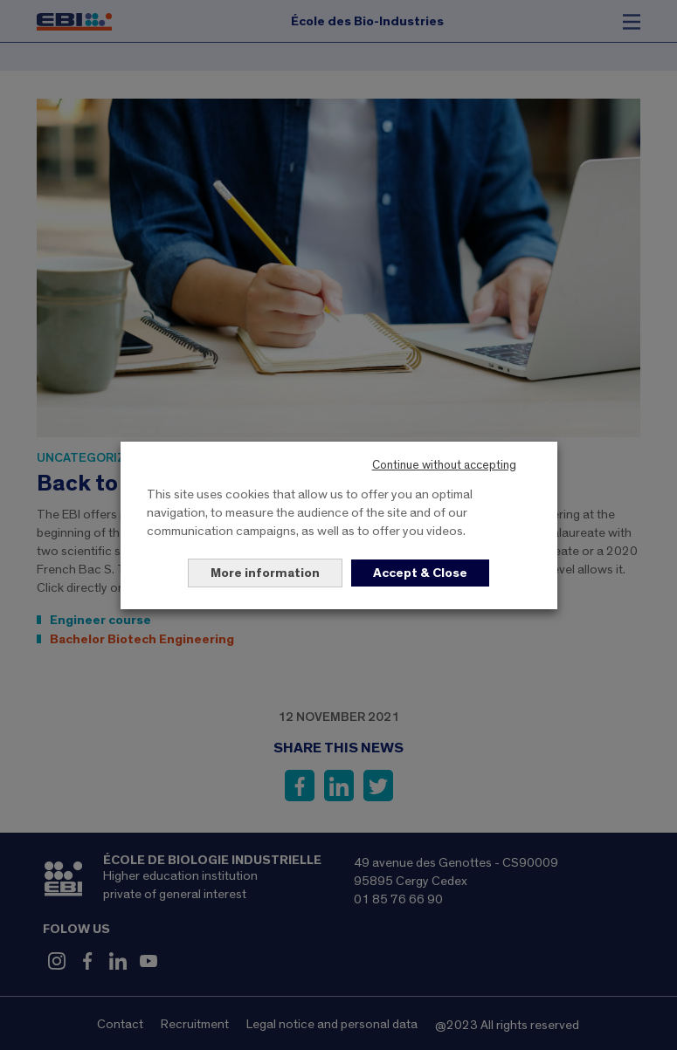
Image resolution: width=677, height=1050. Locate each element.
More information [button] (265, 573)
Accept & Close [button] (420, 573)
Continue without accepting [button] (444, 465)
